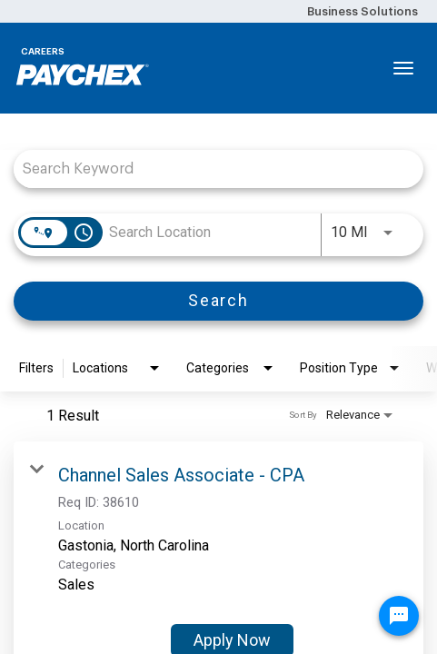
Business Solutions (362, 11)
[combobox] (209, 168)
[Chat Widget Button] (399, 616)
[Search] (218, 301)
